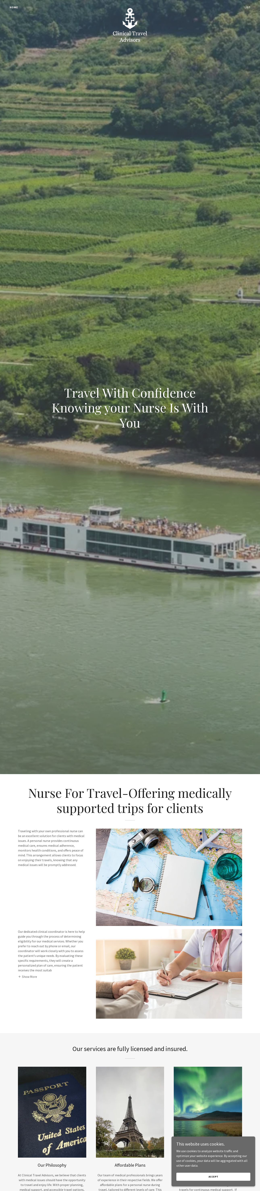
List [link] (247, 7)
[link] (130, 6)
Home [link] (14, 7)
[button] (27, 976)
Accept (215, 1176)
